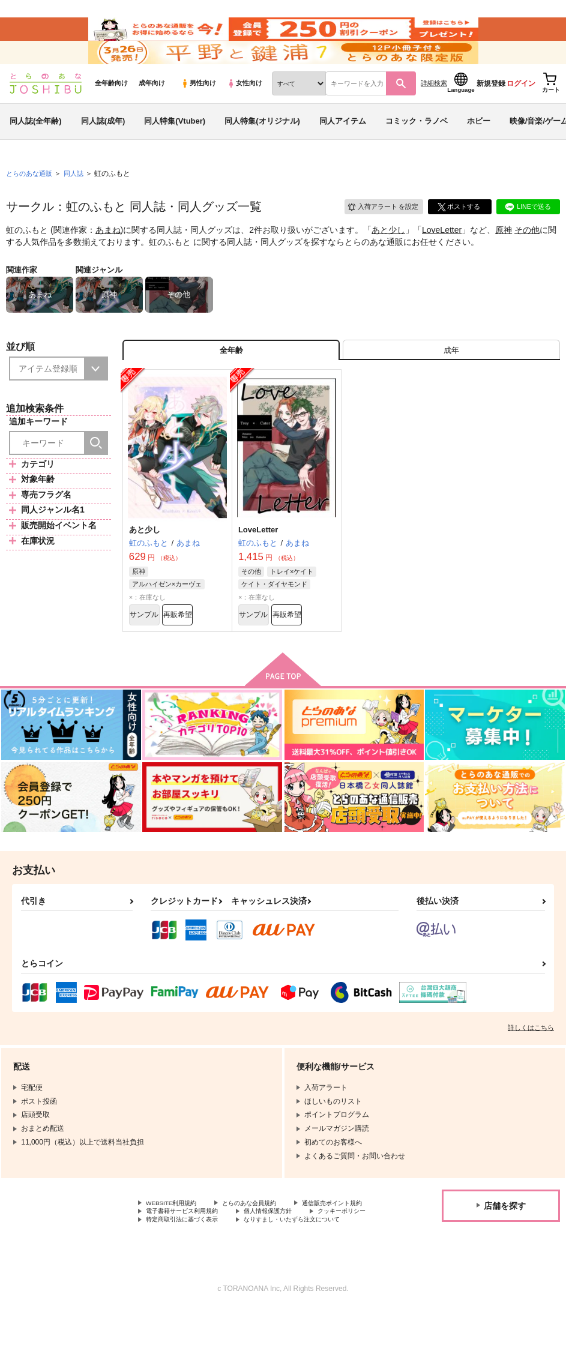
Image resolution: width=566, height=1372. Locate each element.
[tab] (451, 379)
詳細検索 (434, 108)
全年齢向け (111, 108)
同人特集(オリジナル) (262, 146)
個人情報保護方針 (174, 1260)
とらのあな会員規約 (265, 1240)
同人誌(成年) (103, 146)
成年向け (152, 108)
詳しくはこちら (531, 1063)
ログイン (521, 108)
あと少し (388, 255)
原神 (503, 255)
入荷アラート (377, 231)
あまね (108, 255)
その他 (527, 255)
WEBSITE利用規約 (176, 1240)
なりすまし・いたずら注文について (203, 1281)
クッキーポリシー (258, 1260)
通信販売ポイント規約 (182, 1250)
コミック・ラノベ (416, 146)
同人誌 (78, 198)
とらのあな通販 (31, 198)
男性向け (198, 108)
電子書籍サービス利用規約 (287, 1250)
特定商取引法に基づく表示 (189, 1270)
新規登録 (491, 108)
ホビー (478, 146)
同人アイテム (342, 146)
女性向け (244, 108)
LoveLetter (442, 255)
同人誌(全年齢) (36, 146)
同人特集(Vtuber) (174, 146)
